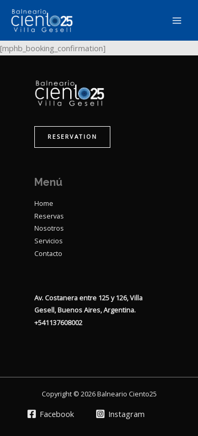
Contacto (48, 253)
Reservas (49, 216)
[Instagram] (120, 414)
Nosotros (49, 228)
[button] (72, 137)
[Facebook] (50, 414)
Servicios (48, 240)
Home (43, 203)
